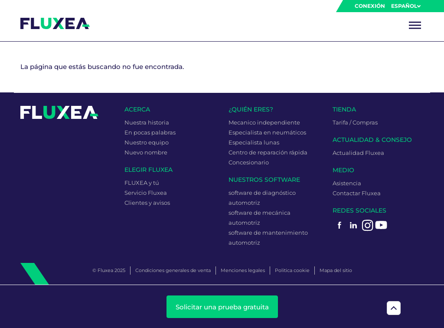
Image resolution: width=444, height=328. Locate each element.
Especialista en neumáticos (267, 132)
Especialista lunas (254, 142)
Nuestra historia (146, 122)
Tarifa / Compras (355, 122)
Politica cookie (292, 270)
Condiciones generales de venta (173, 270)
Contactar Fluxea (357, 193)
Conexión (370, 6)
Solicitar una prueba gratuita (222, 307)
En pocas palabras (150, 132)
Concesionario (249, 162)
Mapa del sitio (336, 270)
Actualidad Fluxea (358, 152)
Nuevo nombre (145, 152)
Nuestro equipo (146, 142)
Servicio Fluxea (145, 192)
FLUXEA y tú (141, 182)
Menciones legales (243, 270)
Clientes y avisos (147, 202)
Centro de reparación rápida (268, 152)
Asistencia (347, 183)
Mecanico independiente (264, 122)
